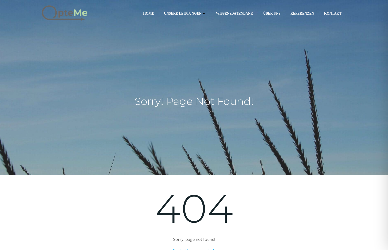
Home (148, 13)
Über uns (271, 13)
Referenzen (302, 13)
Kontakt (332, 13)
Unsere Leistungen (185, 13)
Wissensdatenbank (234, 13)
